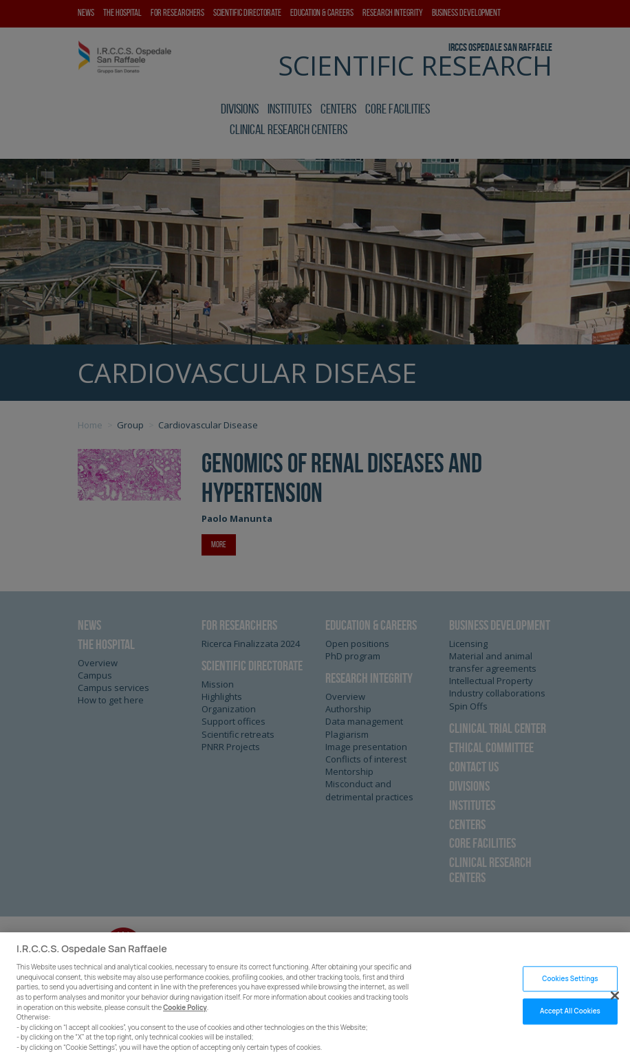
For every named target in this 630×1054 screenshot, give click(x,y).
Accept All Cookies (570, 1019)
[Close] (615, 1004)
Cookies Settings (570, 986)
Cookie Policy (185, 1015)
